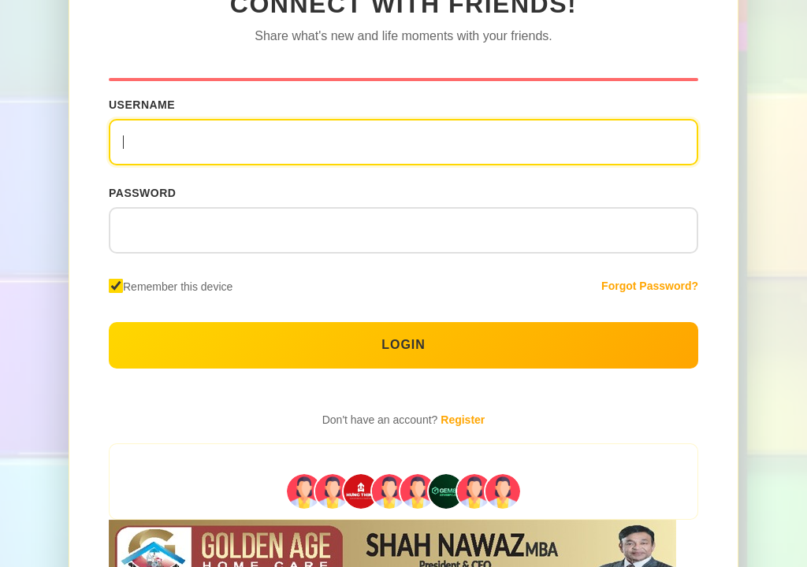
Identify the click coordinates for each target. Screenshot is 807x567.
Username (142, 104)
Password (142, 193)
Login (403, 344)
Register (463, 419)
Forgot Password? (649, 286)
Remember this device (177, 286)
